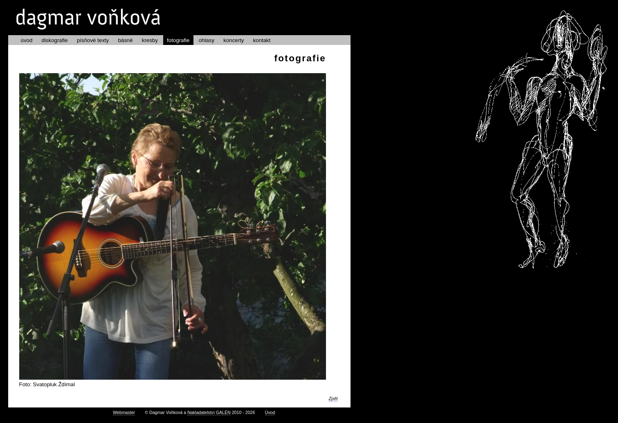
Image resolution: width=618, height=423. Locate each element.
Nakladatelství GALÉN (209, 412)
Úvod (270, 412)
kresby (150, 40)
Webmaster (124, 412)
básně (125, 40)
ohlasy (206, 40)
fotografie (178, 40)
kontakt (262, 40)
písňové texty (93, 40)
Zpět (333, 398)
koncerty (233, 40)
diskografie (55, 40)
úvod (27, 40)
